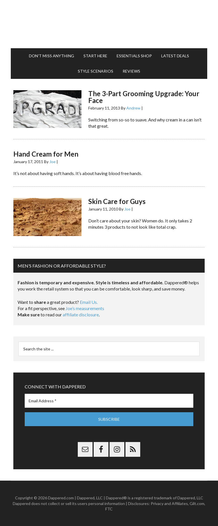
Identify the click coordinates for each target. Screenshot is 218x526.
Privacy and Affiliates (169, 503)
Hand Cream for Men (45, 154)
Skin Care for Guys (117, 201)
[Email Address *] (109, 401)
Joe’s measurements (85, 308)
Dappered (109, 24)
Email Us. (89, 302)
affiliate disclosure (81, 314)
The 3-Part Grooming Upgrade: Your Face (143, 96)
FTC (109, 508)
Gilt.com (197, 503)
